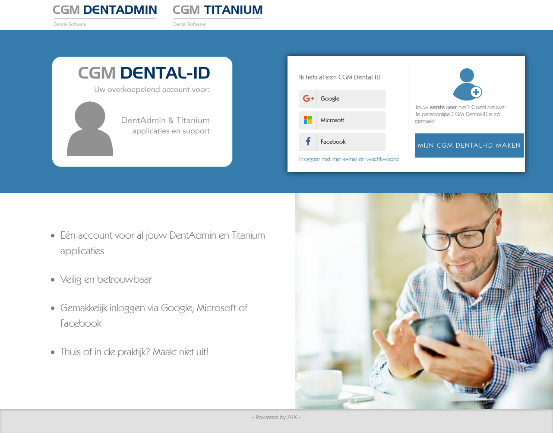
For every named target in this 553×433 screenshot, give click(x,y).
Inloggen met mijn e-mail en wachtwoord (345, 159)
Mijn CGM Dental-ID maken (466, 145)
